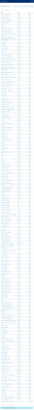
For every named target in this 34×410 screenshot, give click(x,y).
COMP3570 (18, 102)
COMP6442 (18, 339)
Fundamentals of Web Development (6, 188)
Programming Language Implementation (6, 318)
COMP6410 (18, 79)
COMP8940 (18, 148)
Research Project (3, 334)
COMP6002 (18, 267)
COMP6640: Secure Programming (5, 62)
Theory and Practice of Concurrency (6, 378)
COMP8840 (18, 257)
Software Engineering (4, 352)
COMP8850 (18, 329)
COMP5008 (18, 394)
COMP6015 (18, 230)
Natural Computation (4, 265)
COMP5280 (18, 239)
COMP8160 (18, 157)
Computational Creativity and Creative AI (6, 72)
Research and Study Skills (4, 332)
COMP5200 (18, 189)
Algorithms (2, 24)
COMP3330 (18, 35)
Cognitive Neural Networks (5, 46)
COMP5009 (18, 350)
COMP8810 (18, 288)
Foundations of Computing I (5, 169)
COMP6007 (18, 109)
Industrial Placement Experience (5, 211)
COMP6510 (18, 332)
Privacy (2, 299)
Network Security (3, 274)
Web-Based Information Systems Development (7, 396)
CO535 (18, 251)
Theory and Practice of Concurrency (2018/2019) (7, 380)
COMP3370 (18, 99)
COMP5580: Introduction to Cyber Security (7, 53)
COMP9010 (18, 345)
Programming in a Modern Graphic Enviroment (7, 315)
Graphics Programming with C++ (5, 191)
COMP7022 (18, 308)
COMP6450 (18, 253)
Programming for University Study (6, 309)
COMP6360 (18, 48)
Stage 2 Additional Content (4, 369)
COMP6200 (18, 334)
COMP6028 (18, 271)
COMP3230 (18, 137)
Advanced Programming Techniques (6, 21)
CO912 (18, 209)
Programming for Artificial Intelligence (6, 304)
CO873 (18, 281)
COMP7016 (18, 123)
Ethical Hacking (3, 162)
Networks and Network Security (5, 281)
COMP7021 (18, 301)
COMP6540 (18, 387)
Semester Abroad (3, 345)
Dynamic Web (3, 153)
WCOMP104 (19, 297)
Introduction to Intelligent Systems (6, 239)
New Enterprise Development (5, 285)
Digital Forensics (3, 150)
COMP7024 (18, 355)
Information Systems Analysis (5, 225)
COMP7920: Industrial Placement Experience (7, 64)
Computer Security (3, 88)
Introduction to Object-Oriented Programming (7, 242)
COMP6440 (18, 343)
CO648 (18, 375)
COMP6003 (18, 357)
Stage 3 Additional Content (4, 371)
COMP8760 (18, 88)
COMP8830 (18, 376)
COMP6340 (18, 90)
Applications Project (4, 35)
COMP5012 (18, 139)
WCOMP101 (19, 368)
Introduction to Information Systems (6, 237)
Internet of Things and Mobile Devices (6, 232)
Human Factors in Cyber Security (5, 202)
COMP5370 (18, 174)
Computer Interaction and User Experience (7, 81)
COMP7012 (18, 274)
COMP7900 (18, 338)
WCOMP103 (19, 371)
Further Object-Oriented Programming (6, 189)
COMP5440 (18, 276)
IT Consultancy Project (4, 255)
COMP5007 (18, 364)
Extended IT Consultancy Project (5, 164)
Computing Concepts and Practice (5, 100)
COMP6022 (18, 211)
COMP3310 (18, 389)
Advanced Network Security (5, 17)
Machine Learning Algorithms (5, 260)
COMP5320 (18, 136)
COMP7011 (18, 150)
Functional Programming (4, 174)
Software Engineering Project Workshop (6, 362)
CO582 (18, 81)
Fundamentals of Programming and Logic (7, 186)
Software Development (4, 350)
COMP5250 (18, 153)
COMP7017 (18, 143)
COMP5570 (18, 97)
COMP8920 (18, 17)
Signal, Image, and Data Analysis (5, 348)
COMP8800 (18, 325)
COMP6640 (18, 62)
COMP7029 (18, 37)
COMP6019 (18, 385)
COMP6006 (18, 39)
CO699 (18, 113)
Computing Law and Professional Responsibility (7, 107)
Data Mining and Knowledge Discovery (6, 127)
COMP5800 (18, 57)
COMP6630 (18, 322)
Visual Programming (4, 389)
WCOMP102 (19, 369)
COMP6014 (18, 341)
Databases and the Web (4, 137)
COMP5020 (18, 399)
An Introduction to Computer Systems (6, 31)
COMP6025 (18, 141)
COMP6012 (18, 320)
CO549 (18, 223)
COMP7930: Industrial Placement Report (6, 66)
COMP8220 (18, 68)
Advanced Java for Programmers (5, 14)
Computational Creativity (4, 70)
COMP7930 (18, 66)
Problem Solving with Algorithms (5, 302)
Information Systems (4, 223)
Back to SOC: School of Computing (25, 6)
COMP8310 (18, 264)
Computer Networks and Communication (6, 83)
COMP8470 (18, 193)
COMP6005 (18, 219)
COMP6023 (18, 216)
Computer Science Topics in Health (6, 86)
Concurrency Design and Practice (5, 116)
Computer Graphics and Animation (6, 79)
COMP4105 (18, 167)
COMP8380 (18, 232)
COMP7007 (18, 14)
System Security (3, 373)
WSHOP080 (19, 111)
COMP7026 (18, 202)
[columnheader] (9, 12)
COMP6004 (18, 260)
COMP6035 (18, 336)
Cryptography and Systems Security (6, 118)
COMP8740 (18, 283)
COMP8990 (18, 373)
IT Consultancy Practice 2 (4, 253)
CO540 (18, 362)
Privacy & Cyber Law (4, 301)
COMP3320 (18, 100)
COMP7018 (18, 162)
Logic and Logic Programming (5, 257)
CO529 (18, 200)
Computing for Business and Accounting (6, 102)
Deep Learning (3, 141)
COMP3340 (18, 295)
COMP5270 (18, 292)
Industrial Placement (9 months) (5, 207)
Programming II (3, 313)
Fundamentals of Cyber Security (5, 181)
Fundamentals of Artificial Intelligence (6, 180)
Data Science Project (4, 132)
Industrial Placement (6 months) (5, 205)
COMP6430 (18, 107)
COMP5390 (18, 392)
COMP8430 (18, 164)
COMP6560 (18, 77)
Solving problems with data (5, 366)
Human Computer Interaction (5, 198)
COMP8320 (18, 129)
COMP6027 (18, 218)
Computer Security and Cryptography (6, 90)
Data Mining (2, 125)
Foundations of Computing (4, 167)
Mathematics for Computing (5, 262)
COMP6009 (18, 52)
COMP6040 (18, 132)
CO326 (18, 176)
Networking (2, 276)
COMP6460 (18, 106)
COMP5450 (18, 173)
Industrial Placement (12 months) (5, 209)
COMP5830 (18, 33)
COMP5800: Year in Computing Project (6, 57)
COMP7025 (18, 396)
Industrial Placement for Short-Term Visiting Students (8, 214)
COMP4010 (18, 315)
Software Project (3, 364)
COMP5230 (18, 186)
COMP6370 (18, 265)
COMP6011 (18, 83)
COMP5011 (18, 188)
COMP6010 (18, 74)
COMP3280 (18, 198)
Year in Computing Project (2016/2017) (6, 401)
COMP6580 (18, 318)
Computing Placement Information (6, 111)
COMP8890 (18, 43)
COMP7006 (18, 246)
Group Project (3, 195)
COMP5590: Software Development (6, 55)
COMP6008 (18, 72)
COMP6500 (18, 255)
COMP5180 (18, 28)
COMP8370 (18, 269)
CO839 (18, 130)
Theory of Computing (4, 382)
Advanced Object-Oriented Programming (6, 19)
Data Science (3, 130)
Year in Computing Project (4, 399)
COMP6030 (18, 195)
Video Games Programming (5, 387)
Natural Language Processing (5, 271)
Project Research (3, 329)
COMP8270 (18, 306)
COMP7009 (18, 118)
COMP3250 (18, 171)
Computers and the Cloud (4, 99)
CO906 (18, 205)
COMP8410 (18, 120)
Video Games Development (5, 385)
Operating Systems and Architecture (6, 292)
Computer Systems (3, 93)
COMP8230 (18, 235)
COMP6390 (18, 160)
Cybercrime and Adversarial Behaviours (6, 123)
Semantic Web (3, 343)
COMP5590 (18, 55)
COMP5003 (18, 180)
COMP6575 (18, 41)
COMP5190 (18, 382)
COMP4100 (18, 311)
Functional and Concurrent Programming (6, 173)
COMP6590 (18, 70)
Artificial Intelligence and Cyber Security (6, 37)
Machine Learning (3, 258)
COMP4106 (18, 95)
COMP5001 (18, 134)
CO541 (18, 290)
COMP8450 (18, 285)
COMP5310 (18, 359)
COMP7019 (18, 258)
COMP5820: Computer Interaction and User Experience (8, 59)
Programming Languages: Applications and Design (8, 320)
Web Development (3, 392)
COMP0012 (18, 309)
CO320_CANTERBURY (20, 242)
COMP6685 (18, 146)
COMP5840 (18, 366)
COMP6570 (18, 228)
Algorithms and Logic (4, 26)
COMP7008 (18, 26)
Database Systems (3, 134)
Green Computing (3, 193)
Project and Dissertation (4, 325)
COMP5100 (18, 352)
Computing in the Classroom (5, 104)
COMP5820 (18, 59)
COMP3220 (18, 169)
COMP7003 (18, 50)
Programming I (3, 311)
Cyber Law (2, 120)
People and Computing (4, 295)
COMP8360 (18, 46)
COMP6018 (18, 378)
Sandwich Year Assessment (5, 338)
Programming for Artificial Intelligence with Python (8, 308)
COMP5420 (18, 184)
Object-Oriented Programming (5, 288)
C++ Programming (3, 43)
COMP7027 (18, 221)
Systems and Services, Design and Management (8, 375)
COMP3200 (18, 244)
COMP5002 (18, 178)
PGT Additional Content (4, 297)
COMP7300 (18, 327)
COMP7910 (18, 214)
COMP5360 (18, 21)
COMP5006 (18, 181)
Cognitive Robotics (3, 50)
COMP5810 (18, 31)
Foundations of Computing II (5, 171)
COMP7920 (18, 64)
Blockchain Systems (4, 41)
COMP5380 (18, 116)
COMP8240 (18, 299)
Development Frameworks (4, 148)
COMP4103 (18, 313)
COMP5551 (18, 86)
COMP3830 (18, 302)
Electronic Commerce (4, 160)
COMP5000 (18, 24)
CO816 (18, 155)
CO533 (18, 225)
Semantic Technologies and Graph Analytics (7, 339)
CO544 (18, 278)
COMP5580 (18, 53)
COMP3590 (18, 304)
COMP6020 (18, 104)
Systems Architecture (4, 376)
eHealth (2, 155)
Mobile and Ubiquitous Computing (6, 264)
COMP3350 (18, 262)
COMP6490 (18, 125)
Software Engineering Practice (5, 357)
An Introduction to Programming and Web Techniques (8, 33)
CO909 (18, 207)
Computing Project (3, 113)
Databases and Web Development (6, 139)
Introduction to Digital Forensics (5, 235)
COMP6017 (18, 348)
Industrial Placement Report (5, 216)
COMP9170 (18, 212)
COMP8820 (18, 19)
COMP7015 (18, 93)
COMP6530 (18, 191)
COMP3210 (18, 237)
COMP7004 (18, 127)
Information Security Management (6, 218)
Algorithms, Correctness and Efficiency (6, 28)
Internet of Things (3, 228)
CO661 (18, 380)
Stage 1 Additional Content (4, 368)
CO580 (18, 401)
